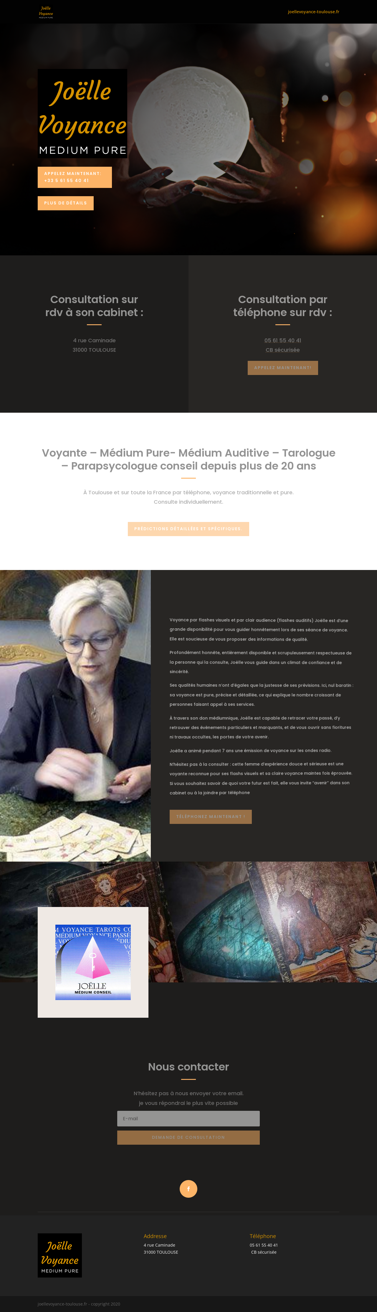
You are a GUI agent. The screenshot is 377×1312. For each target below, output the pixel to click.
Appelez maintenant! (283, 368)
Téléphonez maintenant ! (210, 816)
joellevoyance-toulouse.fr (313, 12)
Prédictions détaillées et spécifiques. (188, 529)
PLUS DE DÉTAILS (65, 203)
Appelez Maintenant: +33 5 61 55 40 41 (73, 177)
